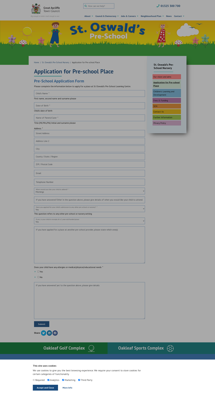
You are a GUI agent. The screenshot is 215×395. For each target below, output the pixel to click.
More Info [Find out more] (67, 387)
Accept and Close (45, 387)
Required (39, 380)
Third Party (85, 380)
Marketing (68, 380)
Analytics (53, 380)
